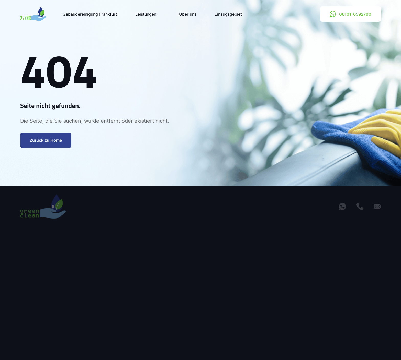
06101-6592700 (350, 14)
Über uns (187, 14)
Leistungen (148, 14)
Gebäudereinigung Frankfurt (90, 14)
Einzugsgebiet (228, 14)
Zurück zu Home (46, 141)
